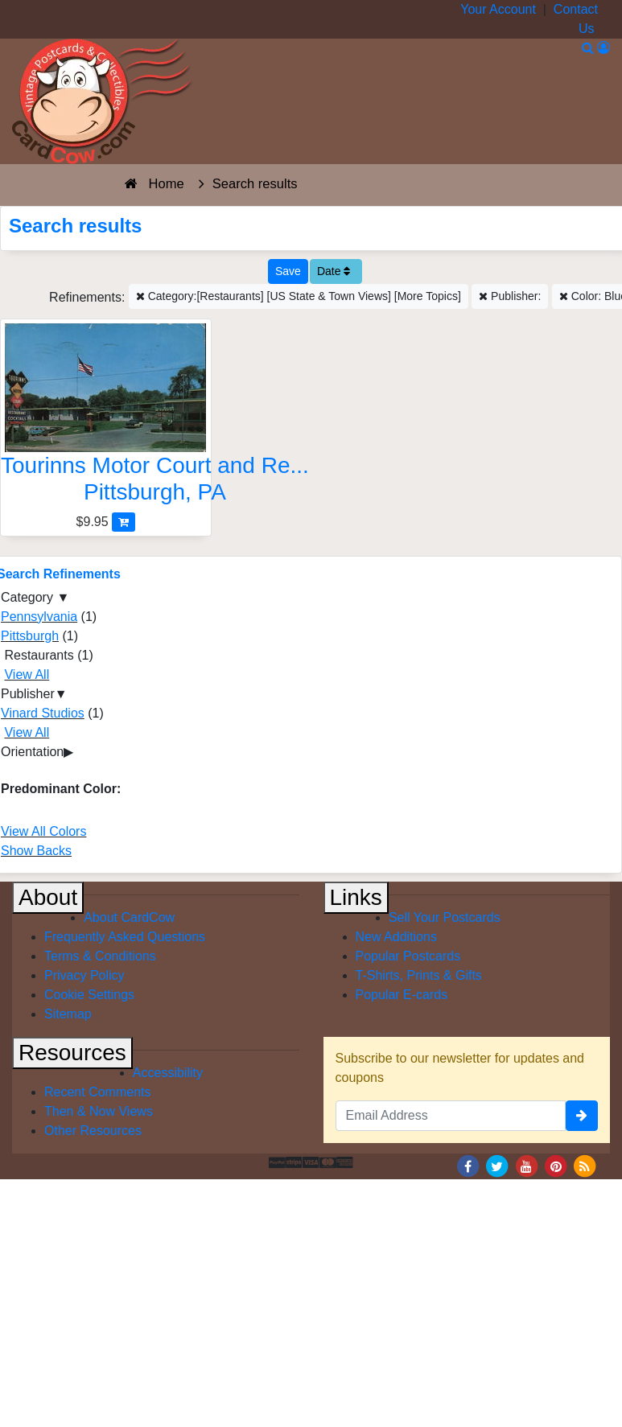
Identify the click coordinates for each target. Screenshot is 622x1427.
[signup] (582, 1115)
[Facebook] (467, 1165)
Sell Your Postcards (444, 917)
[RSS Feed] (585, 1165)
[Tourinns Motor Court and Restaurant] (106, 417)
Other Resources (93, 1130)
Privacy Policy (84, 975)
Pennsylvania (39, 616)
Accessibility (168, 1073)
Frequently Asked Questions (124, 937)
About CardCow (129, 917)
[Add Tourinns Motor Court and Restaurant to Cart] (123, 521)
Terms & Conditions (100, 956)
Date (333, 271)
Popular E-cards (402, 994)
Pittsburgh (30, 636)
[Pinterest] (556, 1165)
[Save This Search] (288, 271)
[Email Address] (451, 1115)
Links (356, 897)
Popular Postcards (408, 956)
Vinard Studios (42, 713)
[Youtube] (526, 1165)
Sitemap (68, 1014)
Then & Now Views (98, 1111)
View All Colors (43, 831)
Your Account (498, 9)
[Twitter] (497, 1165)
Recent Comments (97, 1092)
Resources (72, 1052)
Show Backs (36, 850)
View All (26, 674)
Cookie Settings (89, 994)
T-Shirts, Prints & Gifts (419, 975)
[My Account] (603, 48)
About (48, 897)
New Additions (396, 937)
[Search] (588, 48)
